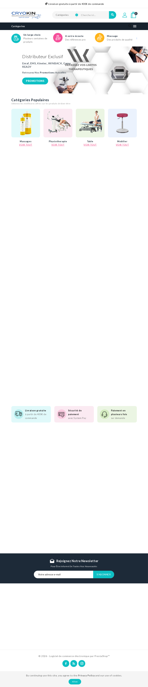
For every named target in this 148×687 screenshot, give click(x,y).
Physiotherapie (58, 145)
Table (90, 145)
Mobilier (122, 145)
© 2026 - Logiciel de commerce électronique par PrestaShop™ (74, 656)
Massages (25, 145)
